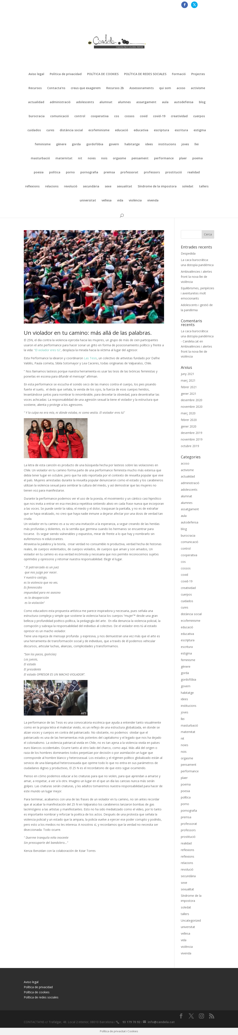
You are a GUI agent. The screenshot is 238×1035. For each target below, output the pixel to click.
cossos (129, 116)
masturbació (40, 158)
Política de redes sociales (41, 997)
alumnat (105, 102)
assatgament (146, 102)
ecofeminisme (98, 130)
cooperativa (100, 116)
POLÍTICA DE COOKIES (103, 74)
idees (149, 144)
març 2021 (188, 380)
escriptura (161, 130)
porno (70, 172)
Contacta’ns (56, 88)
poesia (39, 172)
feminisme (43, 144)
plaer (183, 158)
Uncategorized (191, 920)
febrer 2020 (189, 420)
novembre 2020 (192, 407)
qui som (165, 88)
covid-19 (159, 116)
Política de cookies (37, 992)
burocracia (37, 116)
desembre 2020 (191, 400)
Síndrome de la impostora (157, 186)
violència (135, 200)
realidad (193, 172)
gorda (76, 144)
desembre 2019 (191, 433)
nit (80, 158)
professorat (129, 172)
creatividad (179, 116)
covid (143, 116)
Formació (179, 74)
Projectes (198, 74)
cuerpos (199, 116)
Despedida (188, 253)
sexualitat (124, 186)
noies (92, 158)
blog (202, 102)
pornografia (89, 172)
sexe (108, 186)
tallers (203, 186)
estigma (200, 130)
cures (50, 130)
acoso (181, 88)
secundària (91, 186)
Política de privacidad (66, 74)
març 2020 (188, 413)
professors (152, 172)
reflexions (32, 186)
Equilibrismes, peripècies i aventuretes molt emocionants (197, 293)
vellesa (107, 200)
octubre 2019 (190, 446)
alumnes (124, 102)
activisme (198, 88)
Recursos (35, 88)
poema (197, 158)
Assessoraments (141, 88)
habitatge (132, 144)
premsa (109, 172)
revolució (70, 186)
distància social (71, 130)
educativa (141, 130)
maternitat (63, 158)
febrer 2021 (189, 387)
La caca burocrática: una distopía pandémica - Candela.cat (197, 336)
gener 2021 (188, 394)
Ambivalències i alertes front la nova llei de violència (196, 276)
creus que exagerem (86, 88)
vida (120, 200)
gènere (61, 144)
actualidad (36, 102)
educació (121, 130)
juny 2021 (187, 374)
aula (165, 102)
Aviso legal (36, 74)
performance (164, 158)
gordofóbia (94, 144)
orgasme (119, 158)
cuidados (34, 130)
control (79, 116)
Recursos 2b (115, 88)
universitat (88, 200)
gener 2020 (188, 426)
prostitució (173, 172)
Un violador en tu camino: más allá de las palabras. (88, 332)
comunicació (59, 116)
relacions (51, 186)
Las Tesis (90, 358)
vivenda (153, 200)
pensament (140, 158)
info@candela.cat (161, 1022)
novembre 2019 (192, 439)
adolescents (85, 102)
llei (196, 144)
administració (60, 102)
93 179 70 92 (131, 1022)
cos (116, 116)
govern (114, 144)
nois (104, 158)
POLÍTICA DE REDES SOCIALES (145, 74)
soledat (187, 186)
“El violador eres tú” (47, 350)
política (54, 172)
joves (185, 144)
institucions (167, 144)
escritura (181, 130)
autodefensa (183, 102)
